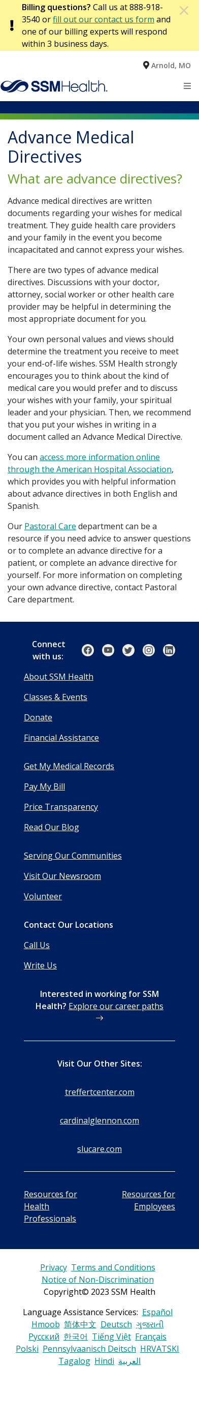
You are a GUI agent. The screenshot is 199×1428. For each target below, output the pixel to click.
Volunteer (43, 896)
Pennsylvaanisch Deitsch (89, 1348)
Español (157, 1312)
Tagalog (74, 1360)
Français (151, 1336)
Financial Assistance (61, 737)
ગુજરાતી (150, 1324)
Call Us (37, 945)
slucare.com (99, 1148)
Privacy (53, 1267)
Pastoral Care (50, 526)
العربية (129, 1360)
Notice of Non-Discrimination (98, 1279)
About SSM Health (58, 676)
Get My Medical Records (69, 766)
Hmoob (45, 1324)
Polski (27, 1348)
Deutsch (116, 1324)
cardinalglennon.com (99, 1120)
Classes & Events (55, 697)
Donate (38, 717)
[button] (167, 65)
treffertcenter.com (100, 1092)
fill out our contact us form (103, 19)
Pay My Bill (44, 786)
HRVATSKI (159, 1348)
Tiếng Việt (111, 1336)
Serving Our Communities (73, 855)
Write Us (40, 965)
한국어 (75, 1336)
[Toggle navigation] (187, 86)
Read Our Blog (51, 827)
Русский (43, 1336)
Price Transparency (61, 806)
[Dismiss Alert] (184, 10)
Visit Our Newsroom (62, 876)
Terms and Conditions (113, 1267)
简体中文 (80, 1324)
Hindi (104, 1360)
